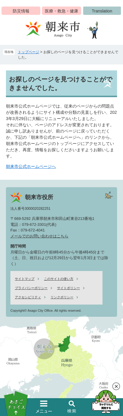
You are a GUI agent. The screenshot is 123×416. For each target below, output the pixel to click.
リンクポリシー (62, 297)
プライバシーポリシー (31, 288)
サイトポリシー (68, 288)
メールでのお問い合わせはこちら (39, 236)
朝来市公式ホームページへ (31, 166)
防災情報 (21, 11)
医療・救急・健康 (61, 11)
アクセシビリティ (28, 297)
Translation (102, 11)
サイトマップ (24, 279)
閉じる (116, 386)
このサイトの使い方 (58, 279)
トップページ (28, 52)
